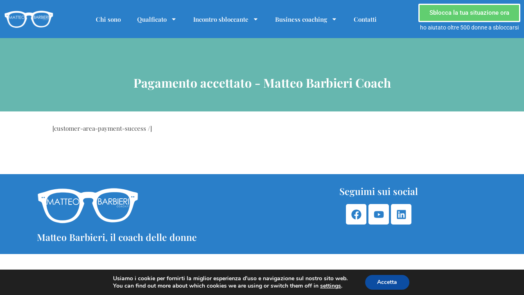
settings (330, 286)
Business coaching (306, 19)
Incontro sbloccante (226, 19)
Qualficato (157, 19)
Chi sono (108, 19)
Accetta (387, 282)
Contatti (365, 19)
